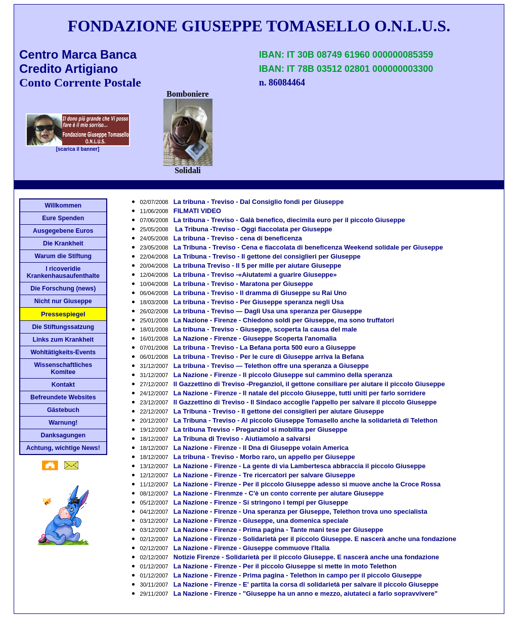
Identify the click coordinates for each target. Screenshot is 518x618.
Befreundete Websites (63, 397)
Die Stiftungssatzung (63, 327)
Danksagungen (63, 435)
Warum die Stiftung (63, 256)
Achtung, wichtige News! (63, 447)
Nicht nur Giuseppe (63, 301)
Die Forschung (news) (63, 288)
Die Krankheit (63, 243)
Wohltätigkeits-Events (63, 352)
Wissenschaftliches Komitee (63, 368)
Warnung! (63, 422)
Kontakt (63, 384)
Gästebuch (63, 410)
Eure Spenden (63, 218)
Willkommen (63, 205)
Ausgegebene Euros (63, 230)
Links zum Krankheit (63, 339)
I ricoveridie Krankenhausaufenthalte (63, 272)
